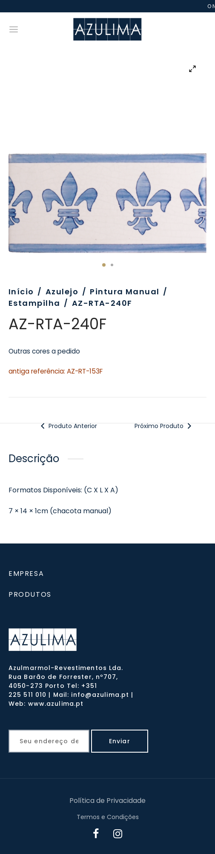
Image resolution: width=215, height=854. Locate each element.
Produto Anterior (67, 426)
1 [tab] (104, 265)
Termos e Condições (108, 817)
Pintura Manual (124, 291)
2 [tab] (112, 265)
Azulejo (62, 291)
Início (21, 291)
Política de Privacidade (107, 800)
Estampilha (34, 303)
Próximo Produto (164, 426)
